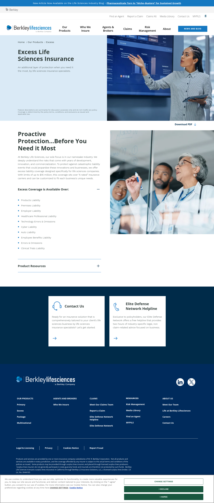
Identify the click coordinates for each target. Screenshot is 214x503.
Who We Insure (61, 404)
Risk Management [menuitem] (147, 28)
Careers (166, 416)
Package (21, 416)
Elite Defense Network (101, 425)
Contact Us (183, 16)
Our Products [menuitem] (64, 28)
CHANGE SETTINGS (59, 489)
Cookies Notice (71, 448)
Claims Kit (151, 16)
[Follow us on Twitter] (191, 382)
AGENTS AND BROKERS (65, 398)
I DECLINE (164, 491)
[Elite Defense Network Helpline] (115, 339)
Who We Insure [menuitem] (85, 28)
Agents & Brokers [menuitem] (108, 28)
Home (21, 42)
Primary (21, 404)
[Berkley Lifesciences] (29, 29)
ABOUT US (167, 398)
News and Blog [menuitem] (192, 28)
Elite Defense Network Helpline (101, 418)
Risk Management (135, 404)
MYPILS (196, 16)
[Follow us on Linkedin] (180, 382)
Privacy (48, 448)
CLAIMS (93, 398)
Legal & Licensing (25, 448)
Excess (20, 410)
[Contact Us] (54, 339)
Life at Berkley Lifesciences (176, 410)
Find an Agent (116, 16)
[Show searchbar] (205, 16)
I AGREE (164, 498)
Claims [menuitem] (127, 29)
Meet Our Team (170, 404)
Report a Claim (135, 16)
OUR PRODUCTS (25, 398)
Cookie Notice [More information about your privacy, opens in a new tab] (76, 489)
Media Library (167, 16)
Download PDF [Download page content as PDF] (183, 124)
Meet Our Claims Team (101, 404)
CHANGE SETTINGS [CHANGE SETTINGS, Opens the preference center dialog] (163, 483)
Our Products (35, 42)
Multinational (24, 422)
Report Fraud (96, 448)
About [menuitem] (167, 29)
